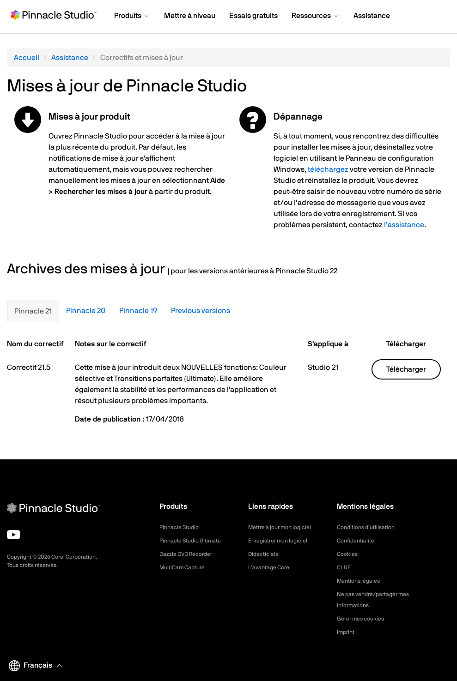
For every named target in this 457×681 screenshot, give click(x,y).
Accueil (26, 57)
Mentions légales (361, 581)
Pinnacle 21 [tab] (33, 311)
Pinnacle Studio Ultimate (194, 540)
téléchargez (328, 169)
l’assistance (404, 225)
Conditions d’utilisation (370, 527)
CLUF (345, 567)
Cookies (348, 554)
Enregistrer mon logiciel (282, 540)
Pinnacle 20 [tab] (85, 310)
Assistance (69, 57)
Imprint (347, 632)
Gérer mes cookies (364, 618)
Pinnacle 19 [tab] (138, 310)
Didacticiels (265, 554)
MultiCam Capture (185, 567)
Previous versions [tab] (200, 310)
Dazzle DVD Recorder (191, 554)
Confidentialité (358, 540)
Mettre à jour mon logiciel (285, 527)
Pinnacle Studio (181, 527)
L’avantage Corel (272, 567)
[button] (132, 16)
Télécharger (406, 369)
